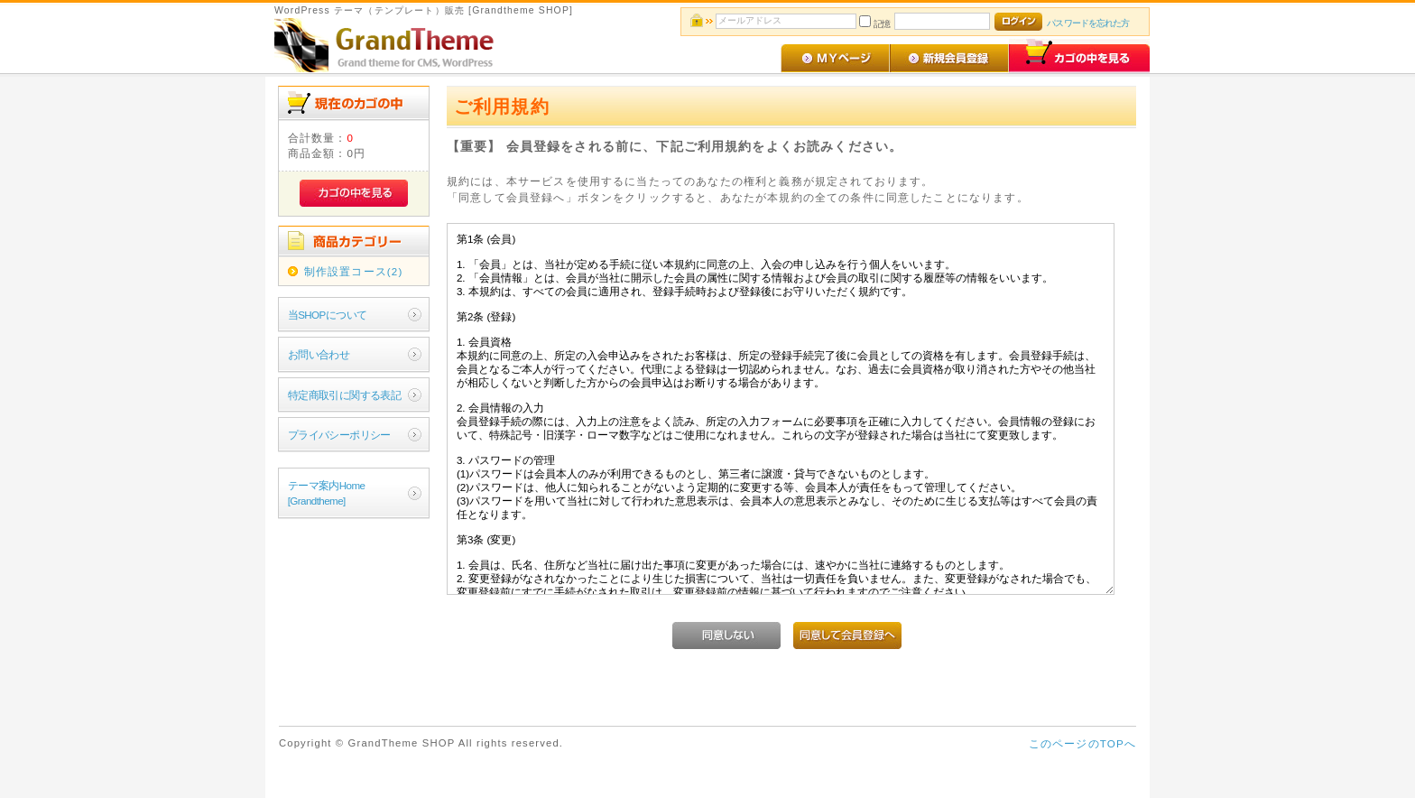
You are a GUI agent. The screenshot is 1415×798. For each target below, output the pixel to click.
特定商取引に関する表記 (345, 395)
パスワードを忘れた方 (1088, 23)
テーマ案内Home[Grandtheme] (326, 492)
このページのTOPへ (1082, 743)
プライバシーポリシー (339, 435)
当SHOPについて (327, 314)
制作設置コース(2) (353, 271)
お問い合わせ (319, 354)
